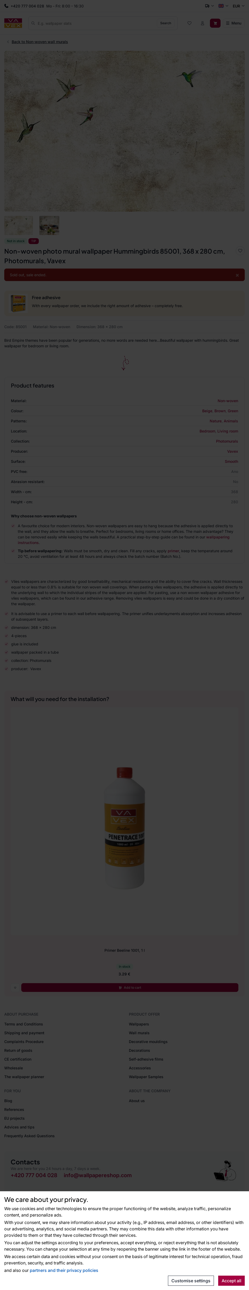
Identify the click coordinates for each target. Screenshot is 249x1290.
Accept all (231, 1280)
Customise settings (190, 1280)
